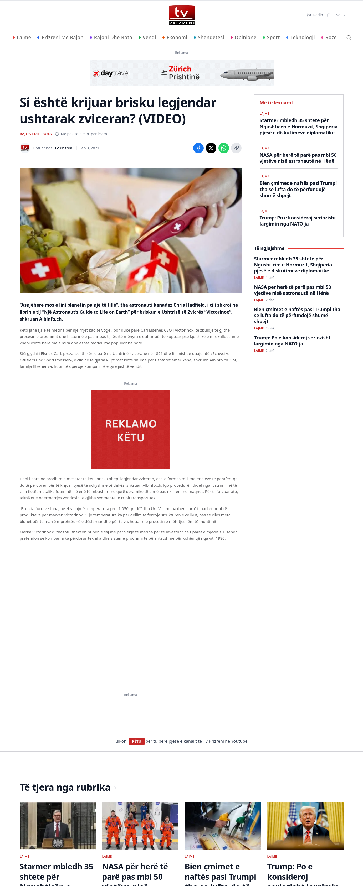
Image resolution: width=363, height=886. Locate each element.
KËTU (136, 741)
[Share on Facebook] (198, 148)
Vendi (147, 37)
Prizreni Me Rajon (60, 37)
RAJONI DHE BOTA (36, 133)
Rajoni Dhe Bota (111, 37)
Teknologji (300, 37)
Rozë (329, 37)
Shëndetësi (209, 37)
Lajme (22, 37)
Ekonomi (174, 37)
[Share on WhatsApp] (223, 148)
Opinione (244, 37)
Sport (271, 37)
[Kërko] (349, 37)
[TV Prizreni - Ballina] (181, 15)
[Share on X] (211, 148)
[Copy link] (236, 148)
